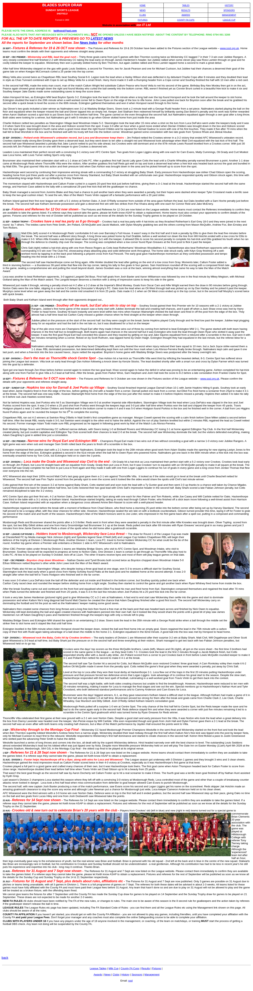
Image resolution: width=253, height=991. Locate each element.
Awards (97, 974)
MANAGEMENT (229, 15)
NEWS (142, 10)
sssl (130, 980)
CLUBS (142, 15)
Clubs (116, 974)
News (107, 974)
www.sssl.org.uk (229, 48)
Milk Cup (114, 968)
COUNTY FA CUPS (185, 20)
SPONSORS (229, 10)
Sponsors (136, 974)
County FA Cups (130, 968)
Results (145, 968)
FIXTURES (142, 20)
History (125, 974)
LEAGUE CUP (229, 20)
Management (152, 974)
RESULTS (185, 10)
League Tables (98, 968)
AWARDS (185, 15)
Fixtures (156, 968)
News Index (88, 42)
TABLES (186, 5)
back (5, 957)
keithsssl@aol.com (65, 30)
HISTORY (229, 5)
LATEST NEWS (102, 38)
